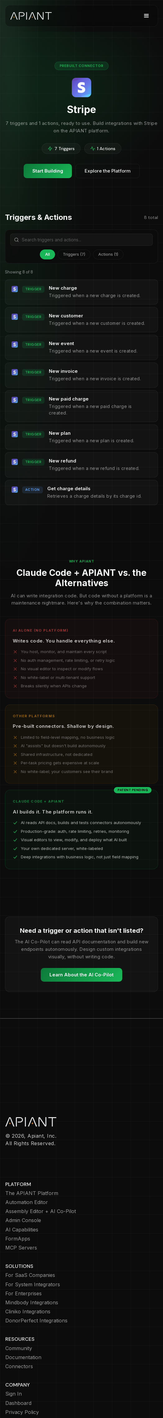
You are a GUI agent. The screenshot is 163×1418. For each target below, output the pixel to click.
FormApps (17, 1203)
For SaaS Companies (30, 1239)
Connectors (19, 1330)
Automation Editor (26, 1166)
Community (18, 1312)
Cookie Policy (21, 1385)
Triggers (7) (74, 254)
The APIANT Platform (31, 1157)
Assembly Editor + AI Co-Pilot (40, 1175)
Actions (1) (108, 254)
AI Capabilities (21, 1194)
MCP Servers (21, 1212)
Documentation (23, 1321)
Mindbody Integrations (31, 1266)
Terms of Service (25, 1394)
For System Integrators (32, 1248)
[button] (146, 16)
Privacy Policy (22, 1376)
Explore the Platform (108, 171)
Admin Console (23, 1184)
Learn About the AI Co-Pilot (81, 975)
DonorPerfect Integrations (36, 1285)
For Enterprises (23, 1257)
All (47, 254)
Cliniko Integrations (27, 1275)
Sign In (13, 1358)
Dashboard (18, 1367)
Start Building (47, 171)
